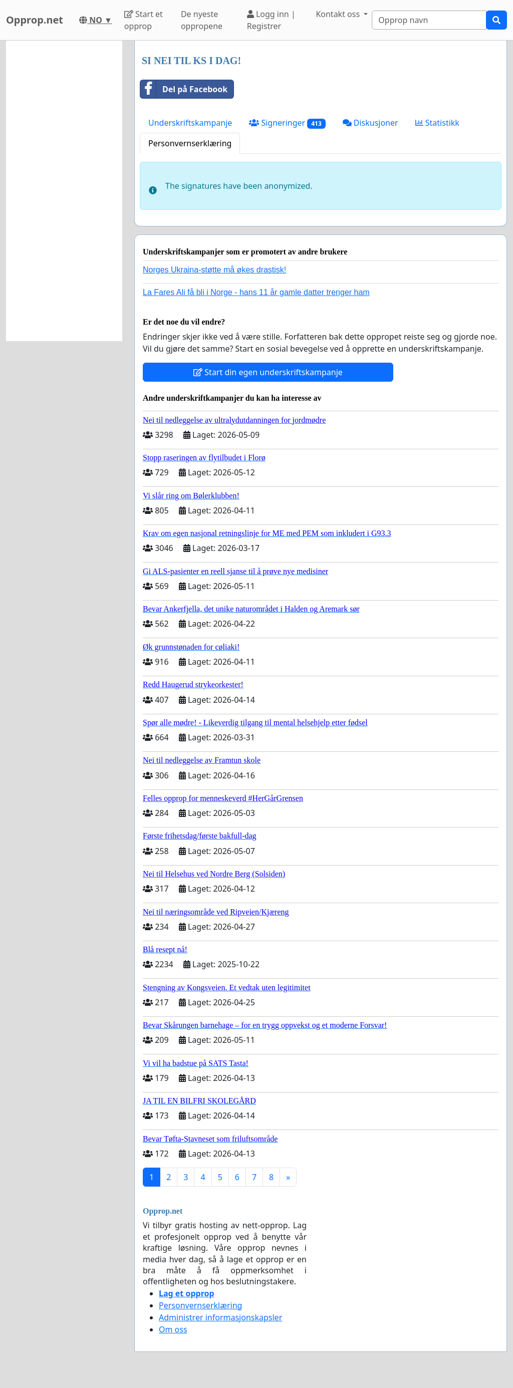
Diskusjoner (370, 122)
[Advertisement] (64, 191)
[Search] (429, 20)
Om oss (173, 1329)
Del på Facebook (183, 89)
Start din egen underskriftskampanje (268, 372)
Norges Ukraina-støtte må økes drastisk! (214, 269)
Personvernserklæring (189, 143)
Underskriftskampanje (190, 122)
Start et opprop (143, 20)
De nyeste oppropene (201, 20)
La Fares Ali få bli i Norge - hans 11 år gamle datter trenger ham (256, 292)
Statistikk (437, 122)
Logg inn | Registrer (271, 20)
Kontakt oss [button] (339, 14)
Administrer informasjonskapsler (220, 1317)
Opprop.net (34, 20)
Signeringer (287, 123)
